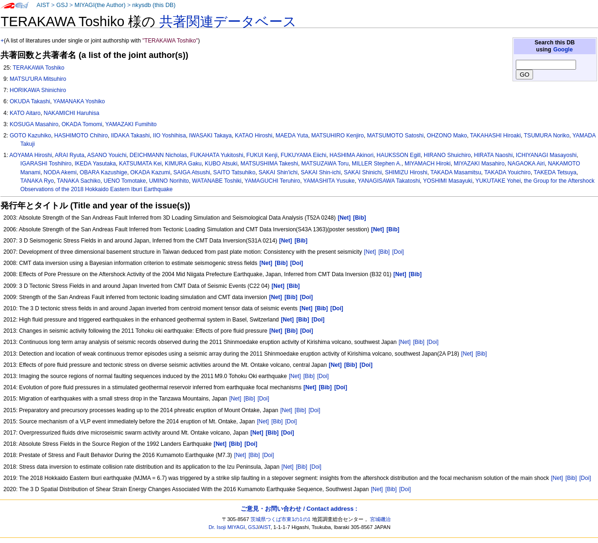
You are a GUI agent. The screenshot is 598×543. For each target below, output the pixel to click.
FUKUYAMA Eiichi (304, 155)
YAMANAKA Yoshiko (79, 101)
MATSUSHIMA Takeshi (269, 163)
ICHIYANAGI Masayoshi (546, 155)
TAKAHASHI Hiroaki (495, 135)
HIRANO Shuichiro (447, 155)
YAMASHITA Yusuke (329, 181)
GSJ (62, 5)
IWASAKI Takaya (210, 135)
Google (563, 49)
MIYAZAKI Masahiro (479, 163)
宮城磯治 (380, 519)
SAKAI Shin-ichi (321, 172)
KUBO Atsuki (221, 163)
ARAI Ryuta (69, 155)
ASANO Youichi (107, 155)
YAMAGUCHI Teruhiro (272, 181)
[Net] (370, 252)
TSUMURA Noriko (546, 135)
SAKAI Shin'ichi (278, 172)
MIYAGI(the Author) (99, 5)
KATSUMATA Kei (140, 163)
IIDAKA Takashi (130, 135)
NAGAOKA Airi (526, 163)
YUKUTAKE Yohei (497, 181)
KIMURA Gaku (183, 163)
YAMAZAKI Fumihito (131, 124)
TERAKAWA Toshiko (38, 67)
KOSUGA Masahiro (34, 124)
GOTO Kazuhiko (30, 135)
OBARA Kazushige (104, 172)
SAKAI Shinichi (363, 172)
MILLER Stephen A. (376, 163)
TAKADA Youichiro (507, 172)
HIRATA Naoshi (493, 155)
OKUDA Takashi (30, 101)
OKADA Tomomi (82, 124)
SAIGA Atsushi (191, 172)
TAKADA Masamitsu (455, 172)
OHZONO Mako (447, 135)
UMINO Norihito (169, 181)
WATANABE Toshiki (217, 181)
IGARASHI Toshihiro (46, 163)
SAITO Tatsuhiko (234, 172)
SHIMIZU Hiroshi (406, 172)
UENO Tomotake (125, 181)
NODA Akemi (60, 172)
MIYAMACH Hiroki (428, 163)
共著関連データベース (228, 21)
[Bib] (384, 252)
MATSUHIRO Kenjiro (337, 135)
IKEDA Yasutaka (95, 163)
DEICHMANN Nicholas (158, 155)
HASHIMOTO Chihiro (81, 135)
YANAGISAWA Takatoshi (389, 181)
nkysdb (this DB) (154, 5)
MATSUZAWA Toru (325, 163)
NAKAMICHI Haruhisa (72, 113)
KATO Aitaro (25, 113)
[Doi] (398, 252)
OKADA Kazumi (150, 172)
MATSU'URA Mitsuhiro (38, 79)
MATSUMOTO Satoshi (395, 135)
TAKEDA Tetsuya (555, 172)
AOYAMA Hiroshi (30, 155)
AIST (43, 5)
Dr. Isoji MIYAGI (227, 527)
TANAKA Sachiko (78, 181)
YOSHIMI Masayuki (447, 181)
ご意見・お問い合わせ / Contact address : (299, 508)
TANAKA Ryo (37, 181)
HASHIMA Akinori (351, 155)
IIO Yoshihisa (169, 135)
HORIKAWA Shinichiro (38, 90)
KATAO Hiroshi (253, 135)
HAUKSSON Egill (398, 155)
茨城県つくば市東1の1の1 (280, 519)
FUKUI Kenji (262, 155)
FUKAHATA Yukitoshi (216, 155)
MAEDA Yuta (292, 135)
